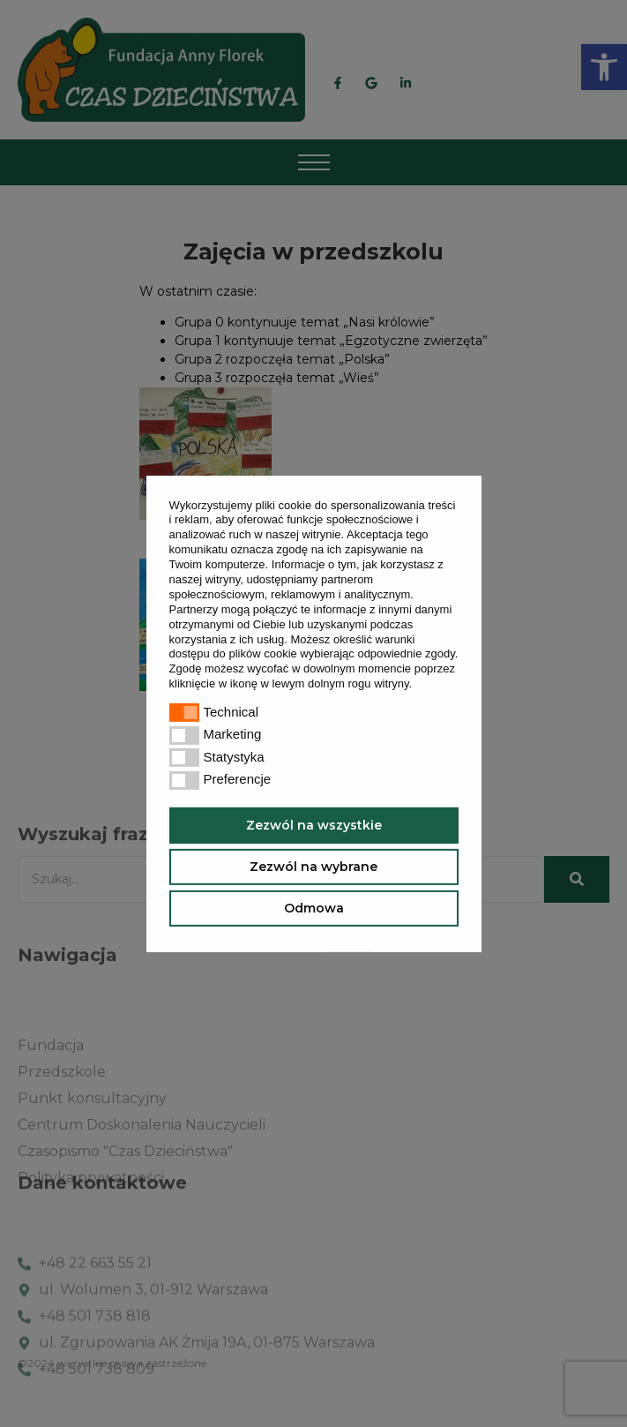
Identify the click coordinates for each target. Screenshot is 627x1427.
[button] (417, 685)
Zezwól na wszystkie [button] (314, 825)
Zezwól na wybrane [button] (313, 867)
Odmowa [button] (314, 908)
